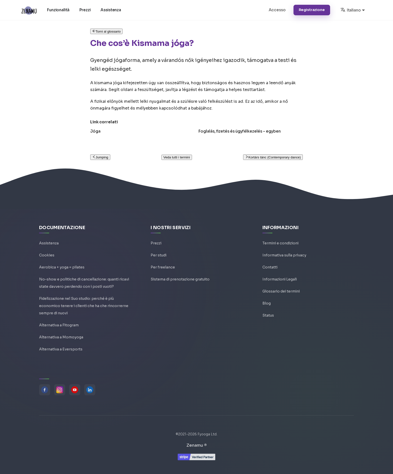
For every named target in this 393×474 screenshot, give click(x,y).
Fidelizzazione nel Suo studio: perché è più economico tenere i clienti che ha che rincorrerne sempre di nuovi (83, 305)
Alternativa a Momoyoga (61, 337)
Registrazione (312, 10)
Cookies (46, 255)
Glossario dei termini (281, 291)
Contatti (269, 267)
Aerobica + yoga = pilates (61, 267)
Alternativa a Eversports (60, 349)
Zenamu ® (196, 445)
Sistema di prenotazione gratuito (180, 279)
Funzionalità (58, 10)
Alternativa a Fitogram (59, 325)
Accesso (277, 10)
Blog (266, 303)
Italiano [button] (350, 9)
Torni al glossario (106, 31)
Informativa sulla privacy (284, 255)
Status (268, 315)
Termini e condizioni (280, 243)
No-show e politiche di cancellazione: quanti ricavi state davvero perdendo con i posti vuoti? (84, 283)
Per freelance (163, 267)
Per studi (158, 255)
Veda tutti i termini (176, 157)
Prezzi (84, 10)
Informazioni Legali (279, 279)
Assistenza (111, 10)
